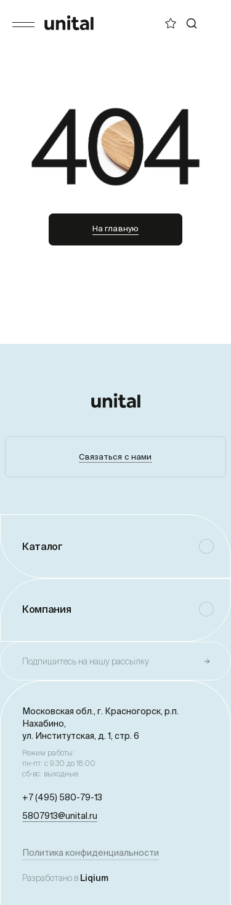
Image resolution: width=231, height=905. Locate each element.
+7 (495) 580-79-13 (62, 797)
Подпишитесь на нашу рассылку (85, 661)
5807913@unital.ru (59, 816)
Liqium (94, 878)
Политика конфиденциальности (90, 853)
